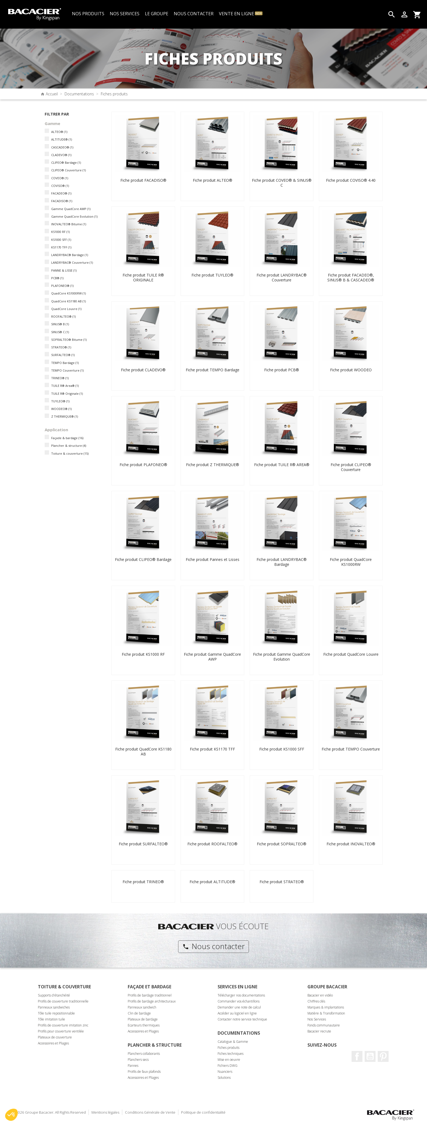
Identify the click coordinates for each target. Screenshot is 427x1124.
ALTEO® (59, 132)
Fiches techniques (230, 1053)
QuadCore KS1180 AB (68, 301)
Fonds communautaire (323, 1025)
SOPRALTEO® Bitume (69, 340)
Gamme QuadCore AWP (70, 209)
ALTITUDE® (61, 139)
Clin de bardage (139, 1013)
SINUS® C (60, 332)
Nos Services (316, 1019)
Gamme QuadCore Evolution (74, 216)
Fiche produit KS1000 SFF (281, 749)
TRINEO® (60, 378)
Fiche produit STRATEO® (282, 881)
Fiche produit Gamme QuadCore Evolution (281, 657)
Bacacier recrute (319, 1031)
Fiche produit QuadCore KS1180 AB (143, 751)
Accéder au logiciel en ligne (237, 1013)
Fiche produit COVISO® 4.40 (351, 180)
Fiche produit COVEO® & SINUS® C (282, 183)
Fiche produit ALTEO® (212, 180)
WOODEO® (61, 409)
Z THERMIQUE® (64, 416)
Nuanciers (225, 1071)
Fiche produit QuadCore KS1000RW (351, 562)
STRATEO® (61, 347)
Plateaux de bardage (143, 1019)
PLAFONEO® (62, 286)
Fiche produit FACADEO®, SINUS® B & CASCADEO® (350, 277)
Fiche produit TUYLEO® (212, 275)
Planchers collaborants (144, 1053)
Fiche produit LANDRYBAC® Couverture (282, 277)
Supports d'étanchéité (54, 995)
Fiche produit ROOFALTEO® (212, 843)
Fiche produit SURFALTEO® (143, 843)
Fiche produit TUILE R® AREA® (281, 464)
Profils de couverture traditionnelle (63, 1001)
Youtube (370, 1056)
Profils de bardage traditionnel (150, 995)
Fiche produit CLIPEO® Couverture (351, 467)
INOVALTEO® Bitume (68, 224)
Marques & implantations (325, 1007)
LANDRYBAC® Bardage (69, 255)
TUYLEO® (60, 401)
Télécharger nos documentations (241, 995)
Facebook (357, 1056)
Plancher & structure (68, 445)
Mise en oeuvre (229, 1059)
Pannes (133, 1065)
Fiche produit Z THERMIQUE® (212, 464)
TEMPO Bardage (65, 363)
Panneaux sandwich (142, 1007)
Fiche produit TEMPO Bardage (212, 369)
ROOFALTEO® (63, 316)
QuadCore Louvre (66, 309)
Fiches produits (228, 1047)
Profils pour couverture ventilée (61, 1031)
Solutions (224, 1077)
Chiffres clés (316, 1001)
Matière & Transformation (326, 1013)
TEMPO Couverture (67, 370)
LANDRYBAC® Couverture (72, 262)
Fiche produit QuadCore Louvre (351, 654)
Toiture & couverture (70, 453)
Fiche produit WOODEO (351, 369)
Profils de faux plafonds (144, 1071)
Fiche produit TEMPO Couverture (351, 749)
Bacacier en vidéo (320, 995)
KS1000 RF (60, 232)
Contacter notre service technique (242, 1019)
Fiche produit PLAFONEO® (143, 464)
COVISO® (60, 186)
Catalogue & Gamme (233, 1041)
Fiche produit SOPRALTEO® (281, 843)
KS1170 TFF (61, 247)
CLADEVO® (61, 155)
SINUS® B (60, 324)
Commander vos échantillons (239, 1001)
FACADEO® (61, 193)
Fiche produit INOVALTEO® (351, 843)
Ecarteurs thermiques (144, 1025)
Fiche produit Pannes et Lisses (212, 559)
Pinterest (383, 1056)
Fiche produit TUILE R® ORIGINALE (143, 277)
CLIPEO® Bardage (66, 162)
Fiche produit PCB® (281, 369)
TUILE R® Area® (65, 386)
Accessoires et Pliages (53, 1043)
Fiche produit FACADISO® (143, 180)
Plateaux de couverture (55, 1037)
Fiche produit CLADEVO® (143, 369)
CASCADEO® (62, 147)
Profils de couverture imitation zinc (63, 1025)
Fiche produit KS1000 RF (143, 654)
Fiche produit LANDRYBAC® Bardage (282, 562)
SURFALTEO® (63, 355)
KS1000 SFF (61, 240)
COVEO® (59, 178)
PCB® (57, 278)
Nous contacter (213, 946)
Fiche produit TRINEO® (143, 881)
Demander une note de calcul (239, 1007)
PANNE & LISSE (64, 270)
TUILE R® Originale (67, 393)
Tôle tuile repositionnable (56, 1013)
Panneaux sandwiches (54, 1007)
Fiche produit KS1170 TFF (212, 749)
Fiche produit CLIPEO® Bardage (143, 559)
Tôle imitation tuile (51, 1019)
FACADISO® (61, 201)
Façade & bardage (67, 438)
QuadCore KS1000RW (68, 293)
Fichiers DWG (227, 1065)
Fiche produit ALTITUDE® (212, 881)
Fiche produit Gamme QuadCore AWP (212, 657)
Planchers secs (138, 1059)
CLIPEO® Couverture (68, 170)
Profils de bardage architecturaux (152, 1001)
